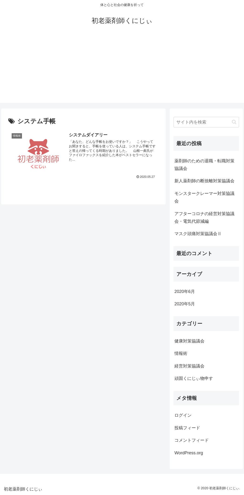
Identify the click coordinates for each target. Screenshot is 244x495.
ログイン (183, 415)
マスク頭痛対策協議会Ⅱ (198, 233)
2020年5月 (184, 304)
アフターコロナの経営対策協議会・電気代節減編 (204, 217)
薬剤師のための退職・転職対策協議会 (204, 164)
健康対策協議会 (189, 341)
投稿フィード (187, 428)
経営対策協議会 (189, 366)
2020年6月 (184, 291)
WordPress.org (188, 452)
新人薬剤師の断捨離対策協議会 (204, 180)
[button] (234, 122)
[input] (206, 122)
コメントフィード (191, 440)
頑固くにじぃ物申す (193, 378)
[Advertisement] (122, 69)
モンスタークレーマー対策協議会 (204, 197)
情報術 (180, 353)
